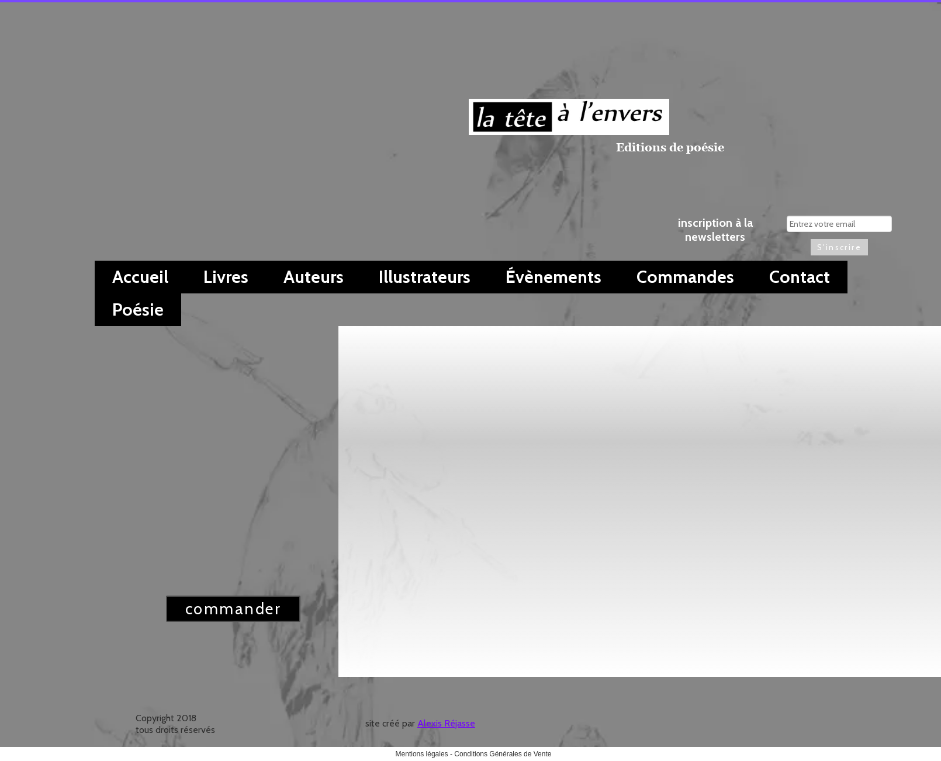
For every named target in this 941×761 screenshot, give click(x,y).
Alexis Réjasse (446, 723)
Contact (799, 277)
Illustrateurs (424, 277)
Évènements (553, 277)
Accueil (140, 277)
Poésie (138, 309)
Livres (225, 277)
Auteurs (313, 277)
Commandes (685, 277)
